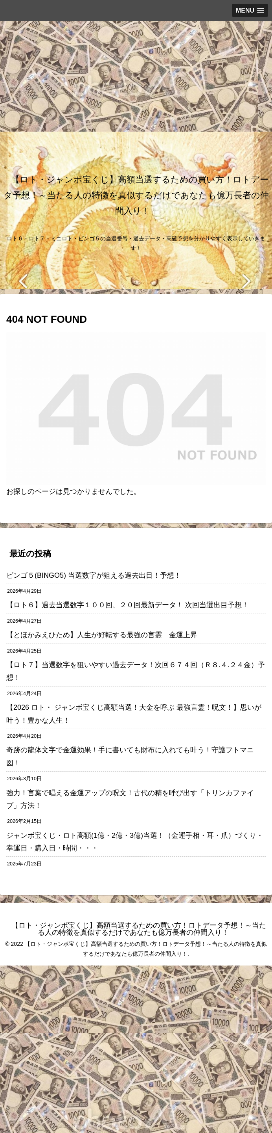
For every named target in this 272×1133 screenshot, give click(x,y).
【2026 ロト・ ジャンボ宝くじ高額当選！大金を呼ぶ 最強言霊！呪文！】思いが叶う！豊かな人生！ (133, 713)
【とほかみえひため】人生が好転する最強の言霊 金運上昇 (105, 635)
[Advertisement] (133, 76)
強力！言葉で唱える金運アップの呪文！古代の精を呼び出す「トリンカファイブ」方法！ (130, 799)
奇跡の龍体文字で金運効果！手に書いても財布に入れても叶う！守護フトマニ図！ (130, 756)
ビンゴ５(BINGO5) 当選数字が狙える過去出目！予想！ (93, 575)
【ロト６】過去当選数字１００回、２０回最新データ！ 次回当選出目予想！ (127, 605)
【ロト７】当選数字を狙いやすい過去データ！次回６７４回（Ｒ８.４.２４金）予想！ (135, 671)
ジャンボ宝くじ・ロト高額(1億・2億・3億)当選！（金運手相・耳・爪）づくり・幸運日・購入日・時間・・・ (134, 842)
